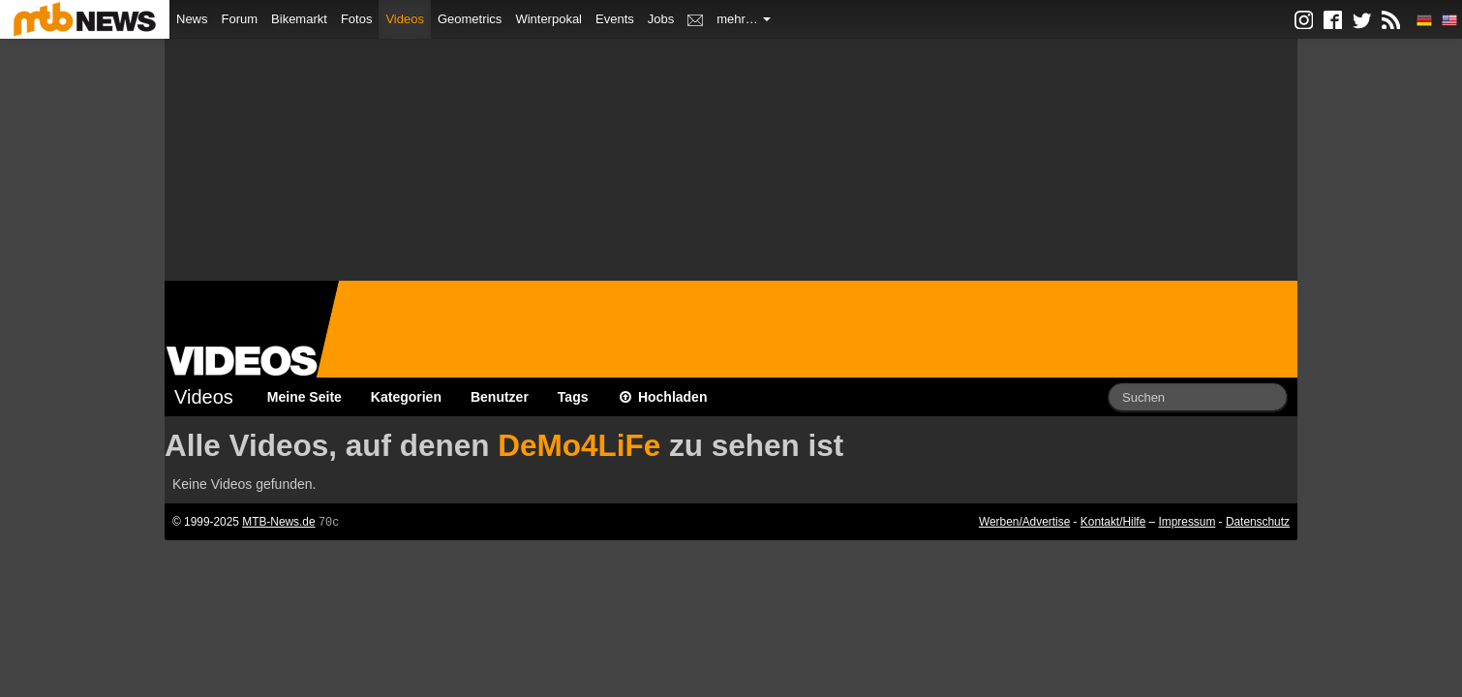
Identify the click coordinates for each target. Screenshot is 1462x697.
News (192, 19)
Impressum (1187, 522)
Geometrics (470, 19)
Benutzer (500, 397)
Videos (404, 19)
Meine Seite (304, 397)
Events (614, 19)
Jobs (661, 19)
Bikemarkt (299, 19)
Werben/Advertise (1024, 522)
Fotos (357, 19)
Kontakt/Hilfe (1113, 522)
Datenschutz (1258, 522)
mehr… (743, 19)
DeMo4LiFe (579, 445)
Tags (573, 397)
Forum (240, 19)
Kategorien (406, 397)
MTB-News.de (278, 522)
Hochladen (663, 397)
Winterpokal (548, 19)
